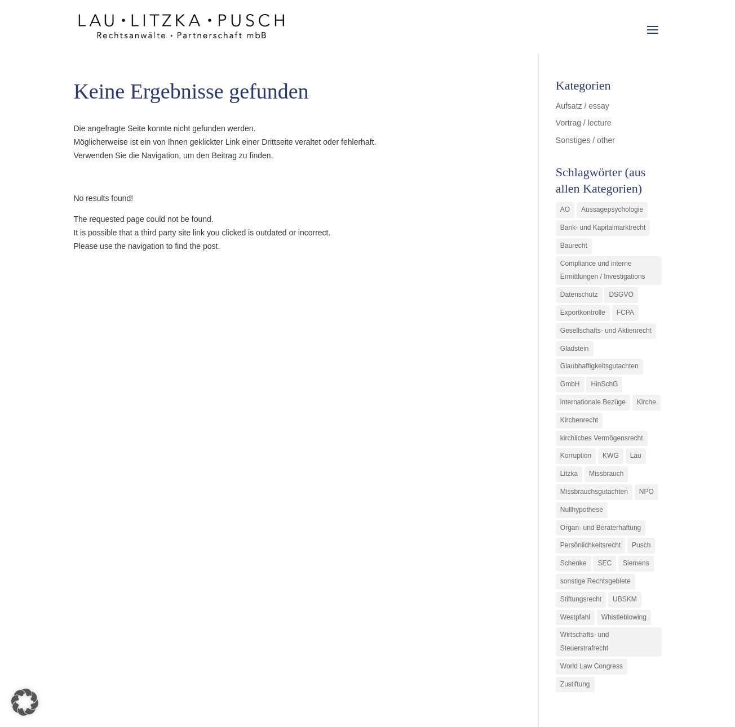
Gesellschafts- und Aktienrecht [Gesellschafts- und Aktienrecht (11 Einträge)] (606, 330)
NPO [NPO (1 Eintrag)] (646, 492)
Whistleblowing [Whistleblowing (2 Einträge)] (624, 617)
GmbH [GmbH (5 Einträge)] (570, 384)
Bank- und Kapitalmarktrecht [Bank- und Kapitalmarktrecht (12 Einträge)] (602, 227)
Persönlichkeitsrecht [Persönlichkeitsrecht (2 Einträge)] (590, 545)
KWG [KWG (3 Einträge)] (611, 456)
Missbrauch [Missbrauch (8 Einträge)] (606, 474)
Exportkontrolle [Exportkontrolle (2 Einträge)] (582, 312)
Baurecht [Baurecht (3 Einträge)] (573, 245)
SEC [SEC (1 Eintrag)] (604, 563)
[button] (25, 702)
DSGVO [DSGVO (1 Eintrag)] (621, 294)
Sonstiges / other (585, 140)
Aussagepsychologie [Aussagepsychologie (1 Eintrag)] (612, 209)
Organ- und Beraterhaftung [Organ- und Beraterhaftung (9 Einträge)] (600, 528)
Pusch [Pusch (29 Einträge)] (641, 545)
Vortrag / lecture (584, 122)
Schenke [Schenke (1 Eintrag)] (573, 563)
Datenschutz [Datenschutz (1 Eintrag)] (579, 294)
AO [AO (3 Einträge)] (565, 209)
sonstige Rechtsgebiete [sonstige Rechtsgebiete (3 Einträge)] (595, 581)
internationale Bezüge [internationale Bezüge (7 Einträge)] (593, 402)
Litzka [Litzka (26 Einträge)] (569, 474)
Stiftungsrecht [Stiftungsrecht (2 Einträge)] (580, 599)
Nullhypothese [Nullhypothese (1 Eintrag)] (581, 510)
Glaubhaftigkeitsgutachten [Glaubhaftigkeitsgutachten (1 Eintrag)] (599, 366)
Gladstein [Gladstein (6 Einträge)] (574, 349)
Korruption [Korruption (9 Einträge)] (575, 456)
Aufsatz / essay (582, 105)
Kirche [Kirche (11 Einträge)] (646, 402)
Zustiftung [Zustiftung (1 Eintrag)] (575, 684)
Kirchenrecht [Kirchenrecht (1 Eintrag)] (579, 420)
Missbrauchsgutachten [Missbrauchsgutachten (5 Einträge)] (594, 492)
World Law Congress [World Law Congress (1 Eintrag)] (591, 666)
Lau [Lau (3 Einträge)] (635, 456)
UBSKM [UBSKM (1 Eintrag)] (625, 599)
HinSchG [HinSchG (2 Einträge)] (604, 384)
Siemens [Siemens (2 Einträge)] (636, 563)
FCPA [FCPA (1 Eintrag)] (625, 312)
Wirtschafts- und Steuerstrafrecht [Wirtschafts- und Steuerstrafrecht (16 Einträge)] (584, 641)
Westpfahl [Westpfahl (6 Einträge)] (575, 617)
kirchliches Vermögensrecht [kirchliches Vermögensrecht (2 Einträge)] (601, 438)
